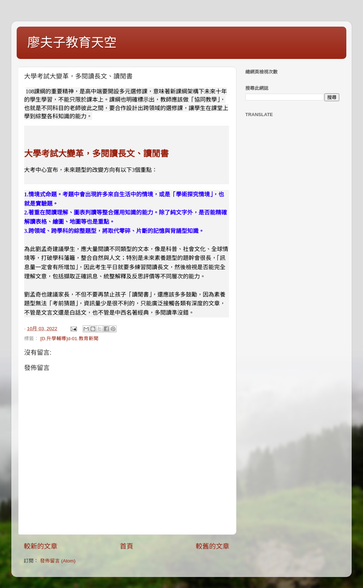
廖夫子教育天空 (72, 42)
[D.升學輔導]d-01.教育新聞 (69, 338)
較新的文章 (40, 546)
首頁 (126, 546)
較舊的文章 (212, 546)
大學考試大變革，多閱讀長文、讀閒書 (96, 153)
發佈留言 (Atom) (58, 561)
